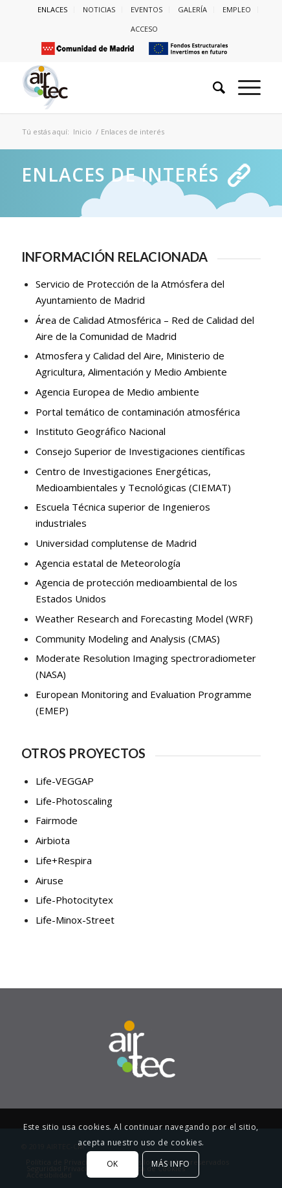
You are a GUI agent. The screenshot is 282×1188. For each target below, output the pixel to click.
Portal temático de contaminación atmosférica (138, 411)
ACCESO (144, 29)
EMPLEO (236, 9)
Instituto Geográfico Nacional (101, 431)
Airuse (49, 880)
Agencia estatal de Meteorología (108, 563)
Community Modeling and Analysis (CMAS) (128, 638)
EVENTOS (146, 9)
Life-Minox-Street (75, 919)
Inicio (82, 131)
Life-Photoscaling (74, 800)
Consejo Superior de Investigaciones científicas (140, 451)
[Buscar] (212, 87)
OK (112, 1163)
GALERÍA (192, 9)
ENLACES (52, 9)
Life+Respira (64, 860)
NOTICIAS (99, 9)
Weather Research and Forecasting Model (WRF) (144, 618)
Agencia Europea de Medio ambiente (117, 391)
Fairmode (57, 820)
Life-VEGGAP (65, 780)
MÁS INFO (170, 1163)
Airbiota (53, 840)
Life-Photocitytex (74, 899)
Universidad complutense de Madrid (116, 542)
